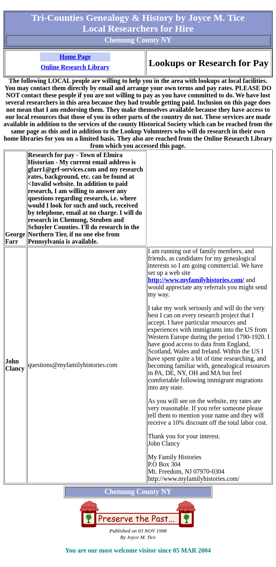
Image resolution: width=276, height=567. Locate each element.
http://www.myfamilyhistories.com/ (196, 279)
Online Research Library (75, 67)
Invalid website (52, 183)
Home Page (75, 56)
